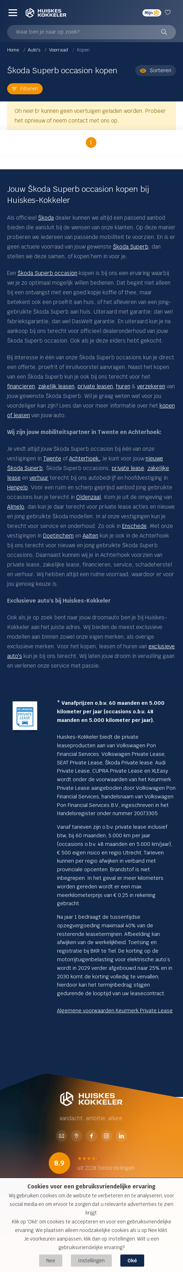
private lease (128, 468)
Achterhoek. (84, 458)
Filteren (25, 88)
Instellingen (91, 1260)
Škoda (46, 217)
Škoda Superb (130, 246)
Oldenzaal (88, 497)
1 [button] (91, 142)
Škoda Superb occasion (47, 273)
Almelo (15, 506)
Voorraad (59, 50)
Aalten (90, 535)
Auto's (34, 50)
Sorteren (155, 70)
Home (13, 50)
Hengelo (17, 487)
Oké (132, 1260)
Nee (50, 1260)
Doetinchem (58, 535)
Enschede (134, 526)
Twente (52, 458)
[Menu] (13, 12)
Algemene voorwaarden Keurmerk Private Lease (115, 1010)
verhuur (39, 477)
